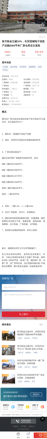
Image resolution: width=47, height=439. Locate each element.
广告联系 (15, 426)
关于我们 (24, 426)
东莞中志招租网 (6, 414)
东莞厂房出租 (15, 414)
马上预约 (23, 314)
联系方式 (32, 426)
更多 (42, 325)
